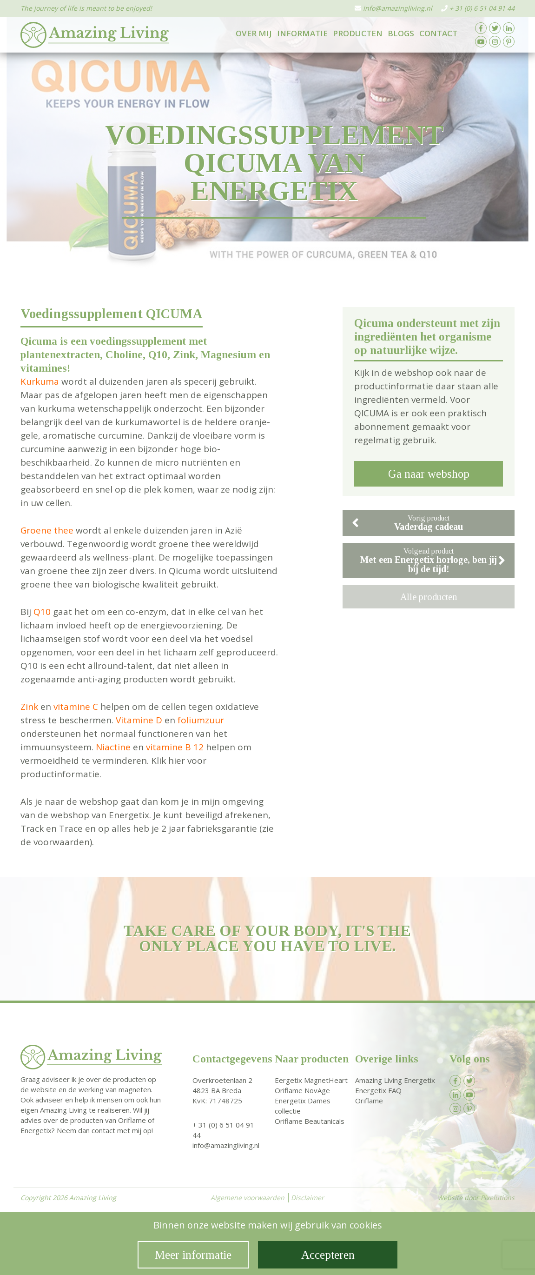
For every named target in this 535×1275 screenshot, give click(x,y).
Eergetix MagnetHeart (311, 1080)
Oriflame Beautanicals (309, 1121)
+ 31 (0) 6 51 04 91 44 (482, 8)
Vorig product (407, 523)
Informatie (302, 33)
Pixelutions (498, 1197)
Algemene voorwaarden (247, 1197)
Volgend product (432, 560)
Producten (358, 33)
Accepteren (328, 1254)
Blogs (401, 33)
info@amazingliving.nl (397, 8)
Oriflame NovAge (302, 1090)
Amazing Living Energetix (395, 1080)
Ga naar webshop (428, 473)
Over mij (254, 33)
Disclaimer (307, 1197)
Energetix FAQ (378, 1090)
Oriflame (369, 1100)
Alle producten (428, 597)
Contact (438, 33)
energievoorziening (181, 625)
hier (176, 760)
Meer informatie (193, 1254)
